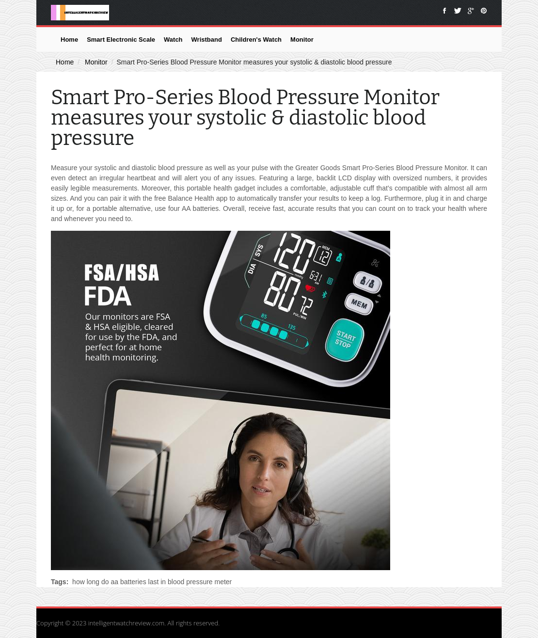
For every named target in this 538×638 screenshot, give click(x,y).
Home (69, 39)
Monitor (302, 39)
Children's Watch (256, 39)
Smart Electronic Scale (121, 39)
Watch (173, 39)
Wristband (206, 39)
